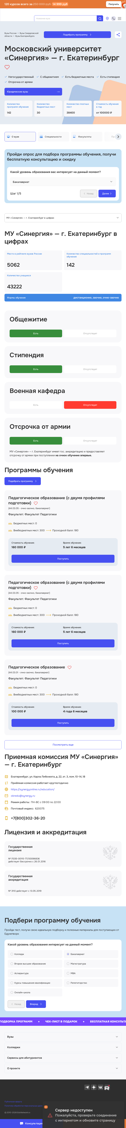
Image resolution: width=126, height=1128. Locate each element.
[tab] (20, 136)
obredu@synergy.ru (19, 796)
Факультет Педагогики (41, 514)
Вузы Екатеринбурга (24, 36)
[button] (63, 1036)
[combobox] (67, 18)
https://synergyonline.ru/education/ (29, 789)
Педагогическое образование (36, 667)
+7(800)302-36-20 (28, 818)
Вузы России (10, 33)
